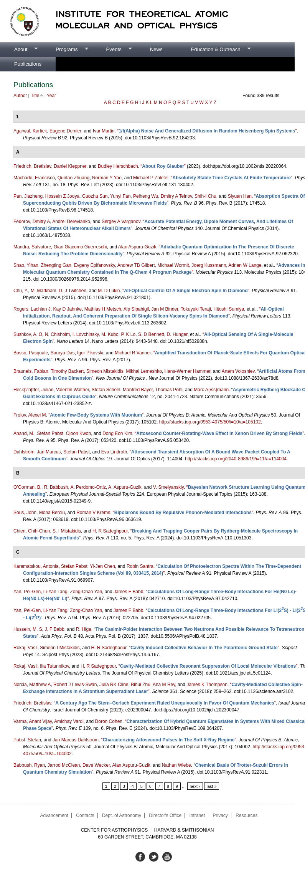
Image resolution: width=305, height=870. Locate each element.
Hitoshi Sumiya (228, 309)
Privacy (220, 815)
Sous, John (24, 512)
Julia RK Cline (113, 684)
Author (20, 95)
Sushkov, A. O (27, 334)
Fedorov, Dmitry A (31, 221)
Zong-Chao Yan (86, 591)
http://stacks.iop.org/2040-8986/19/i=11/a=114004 (236, 458)
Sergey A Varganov (121, 221)
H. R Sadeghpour (110, 531)
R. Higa (83, 629)
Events (112, 49)
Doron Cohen (108, 721)
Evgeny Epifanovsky (94, 265)
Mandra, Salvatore (32, 247)
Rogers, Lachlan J (32, 309)
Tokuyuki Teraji (196, 309)
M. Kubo (110, 334)
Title (35, 95)
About (19, 49)
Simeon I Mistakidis (59, 647)
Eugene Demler (65, 131)
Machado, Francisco (34, 177)
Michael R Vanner (133, 353)
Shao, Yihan (25, 265)
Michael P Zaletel (150, 177)
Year (51, 95)
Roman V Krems (93, 512)
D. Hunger (177, 334)
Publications (27, 64)
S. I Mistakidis (67, 531)
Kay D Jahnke (67, 309)
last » (212, 786)
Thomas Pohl (169, 389)
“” (207, 131)
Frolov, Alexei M (29, 415)
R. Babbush (56, 487)
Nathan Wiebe (176, 765)
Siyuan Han (240, 196)
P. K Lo (128, 334)
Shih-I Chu (205, 196)
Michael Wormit (173, 265)
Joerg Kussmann (208, 265)
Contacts (85, 815)
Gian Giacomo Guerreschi (80, 247)
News (156, 49)
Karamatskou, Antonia (35, 566)
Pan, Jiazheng (28, 196)
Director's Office (165, 815)
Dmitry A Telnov (176, 196)
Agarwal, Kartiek (30, 131)
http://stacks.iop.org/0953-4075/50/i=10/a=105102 (210, 422)
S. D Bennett (151, 334)
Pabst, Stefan (27, 740)
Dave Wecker (96, 765)
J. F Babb (54, 629)
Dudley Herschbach (118, 166)
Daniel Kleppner (70, 166)
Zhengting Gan (56, 265)
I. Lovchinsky (86, 334)
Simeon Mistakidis (105, 371)
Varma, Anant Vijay (32, 721)
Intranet (197, 815)
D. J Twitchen (72, 290)
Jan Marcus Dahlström (76, 740)
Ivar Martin (104, 131)
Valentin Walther (72, 389)
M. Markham (43, 290)
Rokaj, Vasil (25, 647)
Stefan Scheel (106, 389)
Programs (64, 49)
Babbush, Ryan (29, 765)
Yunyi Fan (120, 196)
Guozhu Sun (95, 196)
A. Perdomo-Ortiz (88, 487)
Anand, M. (24, 433)
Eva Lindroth (114, 452)
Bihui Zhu (140, 684)
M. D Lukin (109, 290)
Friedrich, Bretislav (32, 166)
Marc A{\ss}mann (211, 389)
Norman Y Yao (107, 177)
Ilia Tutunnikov (54, 666)
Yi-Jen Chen (102, 566)
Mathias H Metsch (102, 309)
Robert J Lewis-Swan (75, 684)
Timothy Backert (67, 371)
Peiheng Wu (145, 196)
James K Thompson (207, 684)
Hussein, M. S (27, 629)
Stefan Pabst (50, 433)
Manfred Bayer (138, 389)
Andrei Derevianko (71, 221)
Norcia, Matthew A (32, 684)
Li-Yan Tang (55, 591)
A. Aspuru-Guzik (125, 487)
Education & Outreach (214, 49)
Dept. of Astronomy (121, 815)
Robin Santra (140, 566)
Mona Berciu (52, 512)
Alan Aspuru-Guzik (137, 247)
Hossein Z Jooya (62, 196)
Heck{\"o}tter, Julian (33, 389)
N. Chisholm (57, 334)
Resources (246, 815)
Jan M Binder (165, 309)
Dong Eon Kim (117, 433)
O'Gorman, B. (27, 487)
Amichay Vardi (68, 721)
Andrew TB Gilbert (136, 265)
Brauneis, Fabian (30, 371)
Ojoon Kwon (78, 433)
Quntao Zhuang (73, 177)
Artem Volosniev (238, 371)
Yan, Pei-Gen (27, 591)
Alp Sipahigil (136, 309)
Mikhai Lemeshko (144, 371)
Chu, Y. (20, 290)
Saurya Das (63, 353)
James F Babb (128, 591)
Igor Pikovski (90, 353)
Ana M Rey (164, 684)
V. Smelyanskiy (168, 487)
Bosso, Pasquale (30, 353)
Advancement (54, 815)
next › (195, 786)
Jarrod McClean (64, 765)
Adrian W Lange (244, 265)
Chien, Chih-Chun (31, 531)
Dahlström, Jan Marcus (37, 452)
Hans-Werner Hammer (188, 371)
